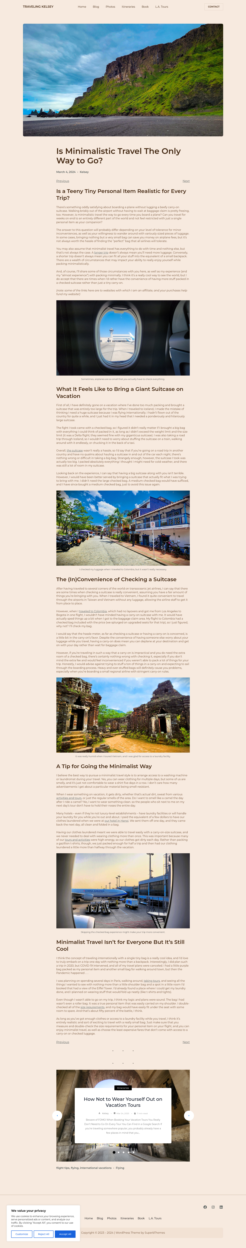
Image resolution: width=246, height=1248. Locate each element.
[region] (43, 1223)
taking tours (152, 980)
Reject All (43, 1234)
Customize (22, 1234)
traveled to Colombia (93, 611)
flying (75, 1168)
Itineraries (123, 1088)
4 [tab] (128, 1152)
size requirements (92, 1007)
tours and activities (77, 839)
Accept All (65, 1234)
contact (213, 6)
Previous (62, 181)
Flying (120, 1168)
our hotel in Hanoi (117, 820)
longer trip (101, 252)
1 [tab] (114, 1152)
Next (186, 181)
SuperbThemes (155, 1232)
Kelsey (84, 172)
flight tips (63, 1168)
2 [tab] (118, 1152)
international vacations (96, 1168)
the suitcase (75, 450)
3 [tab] (123, 1152)
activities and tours (69, 798)
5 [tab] (133, 1152)
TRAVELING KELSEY (38, 7)
